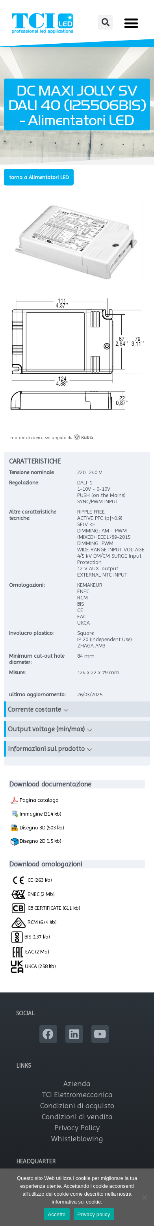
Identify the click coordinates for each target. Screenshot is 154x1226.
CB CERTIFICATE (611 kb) (45, 908)
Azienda (77, 1083)
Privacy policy (94, 1214)
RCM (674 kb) (34, 922)
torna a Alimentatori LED (39, 177)
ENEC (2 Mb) (33, 894)
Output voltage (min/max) (46, 729)
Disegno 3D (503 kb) (37, 828)
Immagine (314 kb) (36, 814)
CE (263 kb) (31, 880)
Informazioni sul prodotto (46, 749)
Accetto (56, 1214)
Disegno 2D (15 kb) (36, 842)
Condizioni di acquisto (77, 1105)
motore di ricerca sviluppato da (51, 437)
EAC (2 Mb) (30, 951)
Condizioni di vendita (77, 1116)
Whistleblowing (77, 1138)
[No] (144, 1197)
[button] (105, 22)
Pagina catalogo (35, 800)
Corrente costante (34, 709)
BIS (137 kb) (30, 936)
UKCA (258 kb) (33, 966)
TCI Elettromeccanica (77, 1094)
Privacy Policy (77, 1127)
